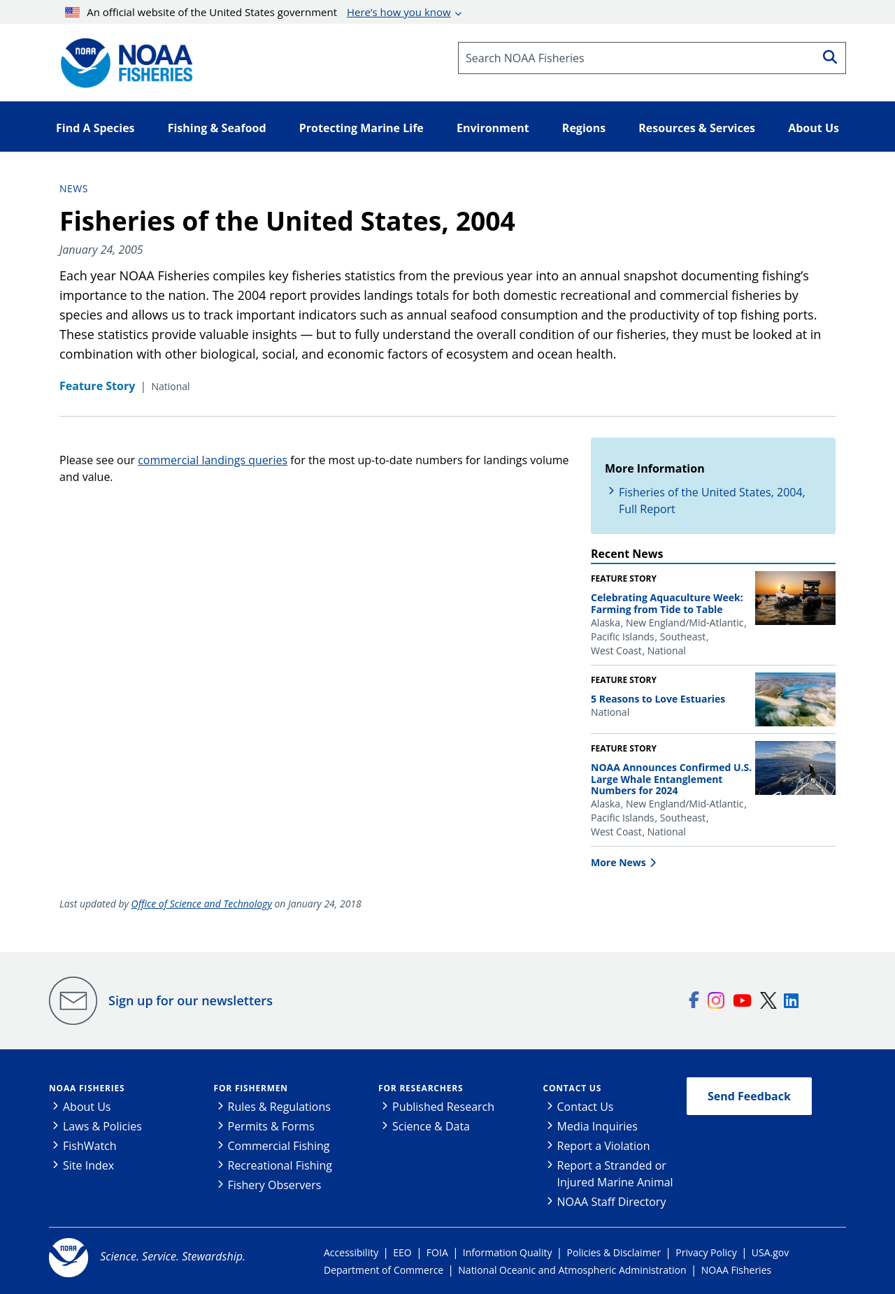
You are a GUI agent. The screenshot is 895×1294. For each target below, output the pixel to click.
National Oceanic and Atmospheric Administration (572, 1270)
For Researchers (420, 1088)
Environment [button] (493, 128)
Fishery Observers (275, 1185)
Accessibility (351, 1252)
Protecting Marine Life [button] (361, 128)
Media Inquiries (597, 1126)
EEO (402, 1252)
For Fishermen (251, 1088)
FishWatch (90, 1145)
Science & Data (431, 1126)
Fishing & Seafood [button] (217, 128)
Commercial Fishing (279, 1145)
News (73, 188)
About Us (87, 1106)
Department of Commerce (383, 1270)
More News (618, 862)
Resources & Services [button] (696, 128)
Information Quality (507, 1252)
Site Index (88, 1165)
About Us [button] (813, 128)
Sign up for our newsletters (190, 1000)
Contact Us (572, 1088)
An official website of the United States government (258, 11)
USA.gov (770, 1252)
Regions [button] (584, 128)
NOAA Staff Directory (611, 1201)
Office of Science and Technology (201, 903)
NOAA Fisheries (86, 1088)
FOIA (437, 1252)
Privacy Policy (705, 1252)
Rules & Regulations (279, 1106)
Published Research (443, 1106)
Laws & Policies (102, 1126)
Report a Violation (603, 1145)
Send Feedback (749, 1096)
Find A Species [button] (95, 128)
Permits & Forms (271, 1126)
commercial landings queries (212, 460)
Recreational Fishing (280, 1165)
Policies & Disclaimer (614, 1252)
